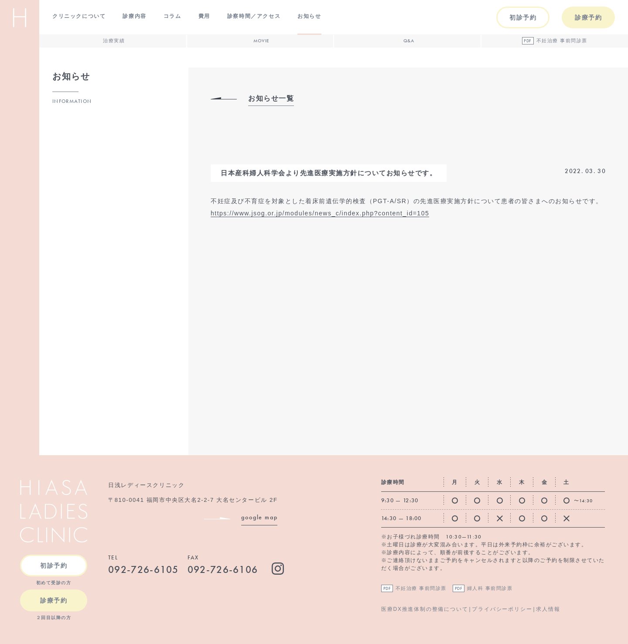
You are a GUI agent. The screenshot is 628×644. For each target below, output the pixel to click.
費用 (204, 16)
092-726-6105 (143, 569)
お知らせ (309, 16)
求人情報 (548, 609)
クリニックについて (79, 16)
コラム (172, 16)
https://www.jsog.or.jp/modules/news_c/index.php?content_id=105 (320, 213)
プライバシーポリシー (502, 609)
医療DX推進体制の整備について (424, 609)
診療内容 (134, 16)
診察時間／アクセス (253, 16)
